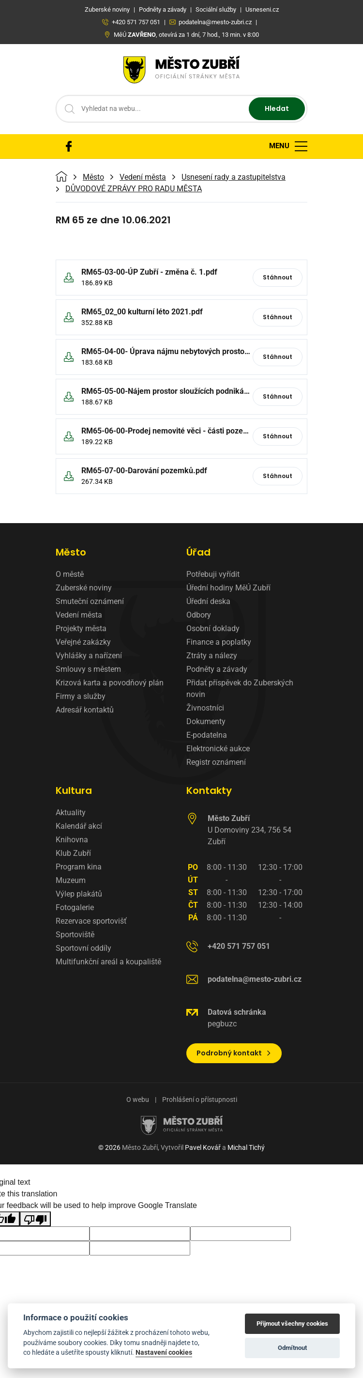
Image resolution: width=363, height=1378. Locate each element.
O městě (70, 574)
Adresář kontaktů (85, 709)
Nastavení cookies (164, 1352)
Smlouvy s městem (88, 669)
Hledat (277, 108)
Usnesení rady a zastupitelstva (234, 177)
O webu (137, 1099)
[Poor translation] (35, 1218)
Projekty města (81, 628)
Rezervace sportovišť (91, 921)
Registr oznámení (216, 762)
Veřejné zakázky (83, 642)
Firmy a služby (81, 696)
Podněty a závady (216, 669)
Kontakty (209, 790)
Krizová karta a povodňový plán (110, 682)
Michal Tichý (246, 1147)
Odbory (198, 614)
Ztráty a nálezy (211, 655)
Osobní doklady (213, 628)
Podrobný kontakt (234, 1053)
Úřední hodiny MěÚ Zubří (228, 587)
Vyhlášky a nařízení (89, 655)
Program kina (79, 866)
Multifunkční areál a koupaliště (108, 961)
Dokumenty (206, 721)
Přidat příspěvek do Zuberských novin (239, 688)
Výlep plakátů (79, 893)
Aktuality (71, 812)
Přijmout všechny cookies (292, 1323)
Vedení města (143, 177)
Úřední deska (208, 601)
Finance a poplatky (218, 642)
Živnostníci (205, 707)
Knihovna (72, 839)
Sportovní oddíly (83, 948)
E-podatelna (206, 735)
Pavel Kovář (203, 1147)
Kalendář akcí (79, 826)
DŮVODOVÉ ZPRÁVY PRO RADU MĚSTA (133, 189)
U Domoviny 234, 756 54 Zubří (249, 830)
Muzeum (71, 880)
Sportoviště (75, 934)
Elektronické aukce (218, 748)
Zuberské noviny (84, 587)
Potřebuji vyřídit (213, 574)
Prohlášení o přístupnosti (199, 1099)
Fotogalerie (75, 907)
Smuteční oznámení (90, 601)
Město (93, 177)
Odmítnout (292, 1347)
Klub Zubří (73, 853)
